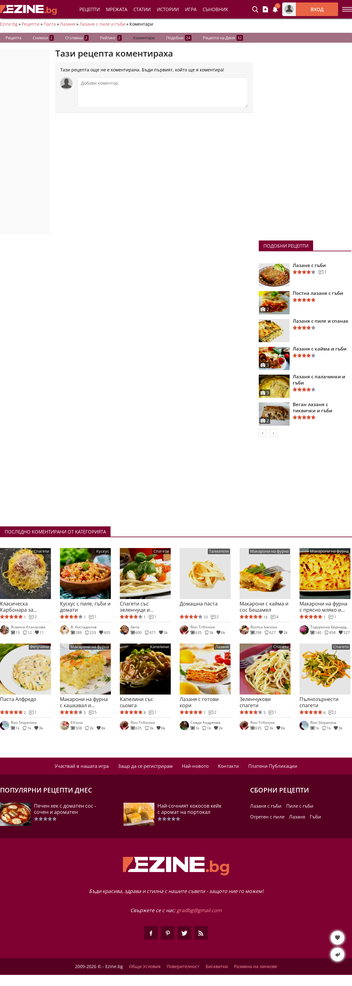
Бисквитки (217, 966)
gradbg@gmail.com (199, 910)
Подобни (178, 38)
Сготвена (77, 38)
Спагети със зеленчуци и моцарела (135, 607)
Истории (168, 9)
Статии (142, 9)
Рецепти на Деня (223, 38)
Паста (50, 24)
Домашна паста (199, 604)
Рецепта (13, 37)
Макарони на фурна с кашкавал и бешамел (84, 702)
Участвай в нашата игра (82, 766)
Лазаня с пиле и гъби (102, 24)
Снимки (43, 38)
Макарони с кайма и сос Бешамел (264, 607)
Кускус (102, 551)
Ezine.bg (9, 24)
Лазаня (67, 24)
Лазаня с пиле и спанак (321, 321)
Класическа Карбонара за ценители (16, 607)
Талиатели (219, 551)
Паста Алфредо (18, 699)
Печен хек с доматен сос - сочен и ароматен (65, 809)
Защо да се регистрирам (145, 766)
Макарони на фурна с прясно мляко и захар (323, 607)
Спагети (41, 551)
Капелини (159, 646)
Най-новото (195, 766)
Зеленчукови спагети (255, 702)
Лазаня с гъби (309, 265)
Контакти (228, 766)
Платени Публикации (272, 766)
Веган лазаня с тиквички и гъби (312, 407)
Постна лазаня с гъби (318, 293)
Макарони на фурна (269, 551)
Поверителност (183, 966)
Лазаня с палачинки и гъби (319, 379)
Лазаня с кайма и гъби (319, 349)
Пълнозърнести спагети (319, 702)
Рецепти (89, 9)
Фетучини (39, 646)
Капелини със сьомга (136, 702)
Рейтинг (111, 38)
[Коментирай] (163, 92)
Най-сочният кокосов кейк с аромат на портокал (189, 809)
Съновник (215, 9)
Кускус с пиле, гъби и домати (85, 607)
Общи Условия (145, 966)
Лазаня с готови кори (199, 702)
